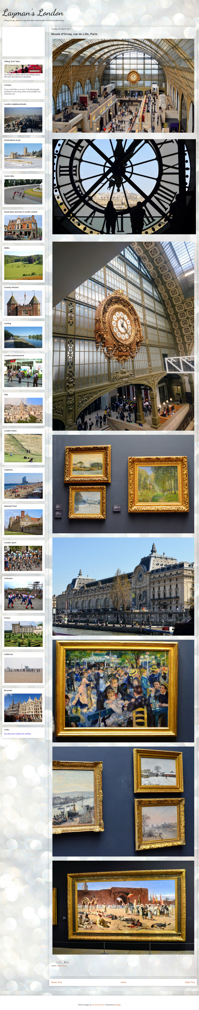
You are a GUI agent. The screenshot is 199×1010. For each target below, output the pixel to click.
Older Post (190, 982)
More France (62, 966)
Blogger (118, 1005)
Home (123, 982)
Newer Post (56, 982)
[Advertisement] (23, 41)
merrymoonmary (98, 1005)
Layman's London (32, 12)
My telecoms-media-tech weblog (17, 734)
